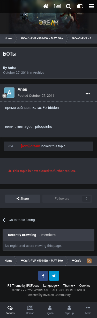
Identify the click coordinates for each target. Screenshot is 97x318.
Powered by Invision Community (48, 295)
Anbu (12, 68)
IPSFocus (32, 285)
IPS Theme (13, 285)
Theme (69, 285)
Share (23, 199)
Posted (36, 96)
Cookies (84, 285)
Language (51, 285)
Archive (38, 73)
